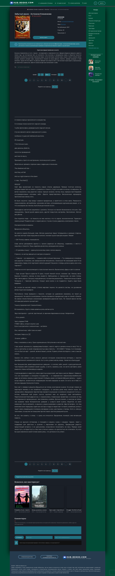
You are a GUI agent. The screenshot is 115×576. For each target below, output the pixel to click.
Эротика (91, 40)
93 (70, 80)
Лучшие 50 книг (60, 3)
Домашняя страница (45, 3)
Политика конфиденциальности (49, 556)
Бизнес (91, 18)
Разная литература (94, 21)
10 (61, 80)
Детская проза (93, 13)
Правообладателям (27, 557)
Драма (91, 43)
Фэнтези (91, 45)
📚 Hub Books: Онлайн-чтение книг (35, 9)
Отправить (19, 537)
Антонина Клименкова (67, 21)
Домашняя (92, 38)
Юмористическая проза (94, 34)
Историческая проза (95, 31)
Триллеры (92, 28)
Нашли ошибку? (37, 16)
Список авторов (74, 3)
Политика (91, 23)
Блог (84, 3)
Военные (91, 26)
